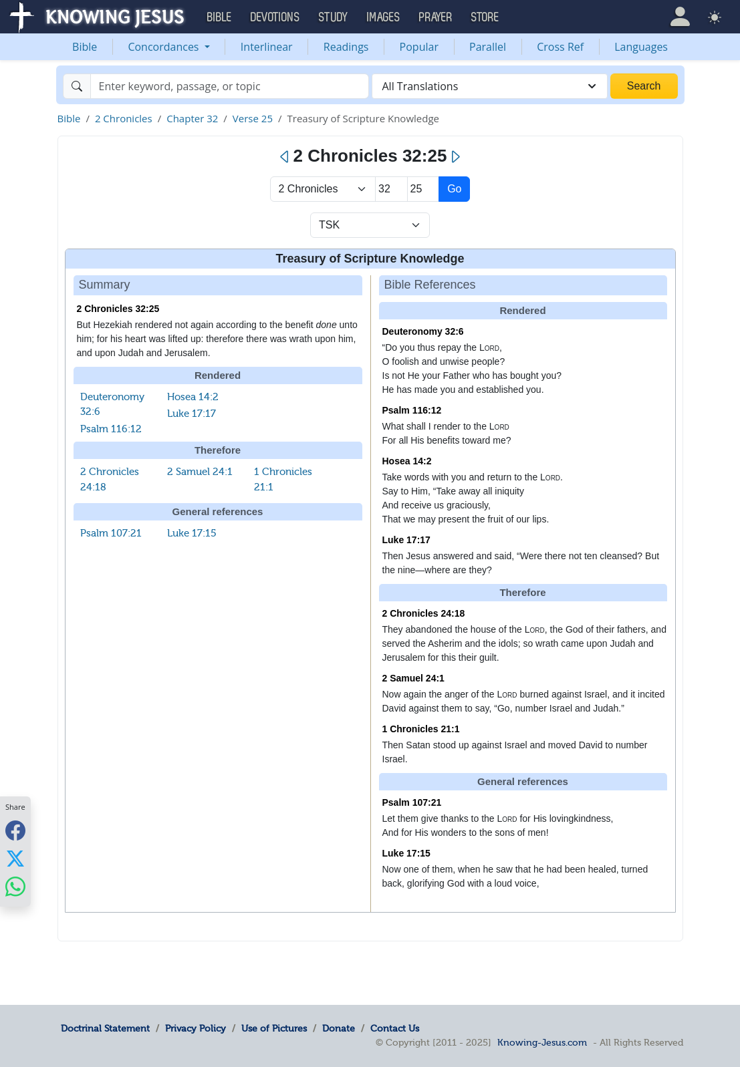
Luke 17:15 (192, 533)
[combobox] (490, 86)
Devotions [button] (275, 17)
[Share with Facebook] (15, 830)
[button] (680, 16)
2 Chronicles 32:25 (118, 308)
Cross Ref (560, 46)
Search (644, 86)
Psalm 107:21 (111, 533)
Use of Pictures (274, 1028)
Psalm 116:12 (111, 429)
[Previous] (285, 157)
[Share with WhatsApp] (15, 886)
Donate (338, 1028)
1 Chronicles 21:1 (421, 729)
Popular (419, 46)
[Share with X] (15, 858)
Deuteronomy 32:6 (423, 331)
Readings (346, 46)
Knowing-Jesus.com (542, 1042)
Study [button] (333, 17)
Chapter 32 (192, 118)
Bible (84, 46)
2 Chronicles (123, 118)
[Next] (455, 157)
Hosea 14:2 (193, 397)
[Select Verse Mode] (370, 225)
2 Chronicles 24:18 (423, 613)
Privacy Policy (195, 1028)
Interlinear (267, 46)
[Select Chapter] (391, 189)
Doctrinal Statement (105, 1028)
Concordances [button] (164, 46)
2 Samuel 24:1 (200, 471)
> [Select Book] (323, 189)
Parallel (487, 46)
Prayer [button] (436, 17)
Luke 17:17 (191, 413)
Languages (641, 46)
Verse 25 (253, 118)
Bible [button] (219, 17)
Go (454, 188)
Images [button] (383, 17)
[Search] (229, 86)
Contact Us (394, 1028)
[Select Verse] (423, 189)
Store (485, 17)
